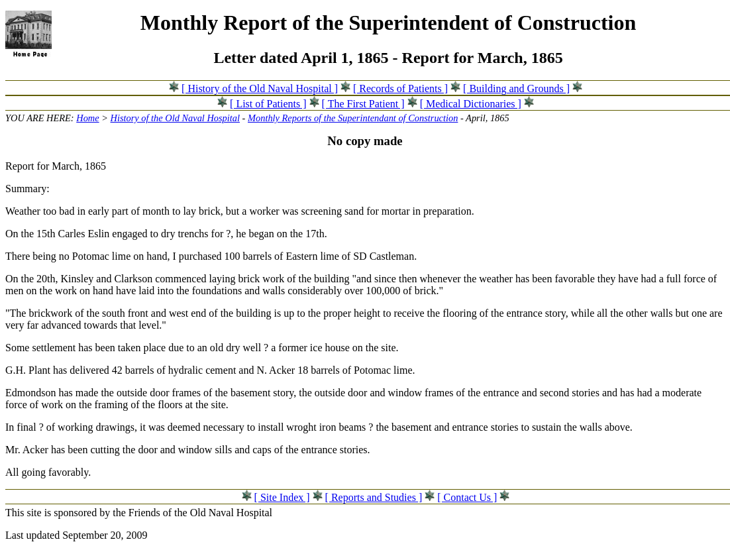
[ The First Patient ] (363, 103)
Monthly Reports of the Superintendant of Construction (353, 118)
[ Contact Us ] (467, 497)
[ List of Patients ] (268, 103)
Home (87, 118)
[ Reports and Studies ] (374, 497)
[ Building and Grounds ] (516, 88)
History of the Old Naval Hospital (175, 118)
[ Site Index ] (282, 497)
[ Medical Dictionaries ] (470, 103)
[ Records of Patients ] (400, 88)
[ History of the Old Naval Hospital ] (260, 88)
